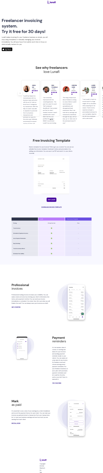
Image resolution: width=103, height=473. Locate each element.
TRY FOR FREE (56, 383)
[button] (20, 93)
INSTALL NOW (16, 423)
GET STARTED (16, 307)
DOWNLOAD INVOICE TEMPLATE (51, 207)
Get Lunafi (51, 200)
